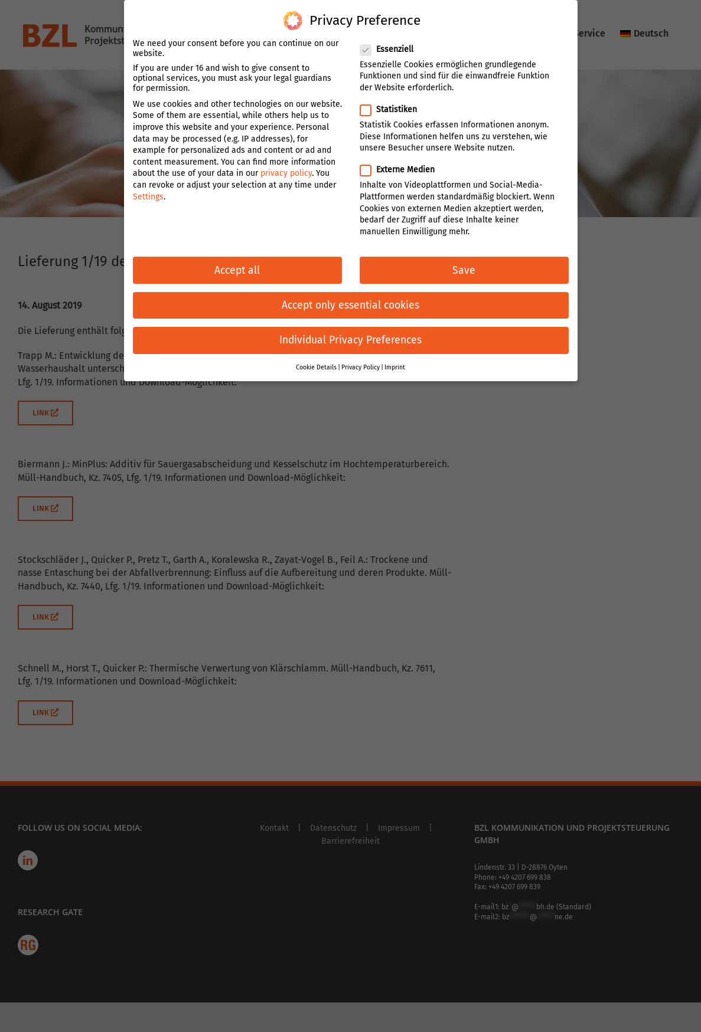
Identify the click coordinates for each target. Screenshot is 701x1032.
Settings (148, 191)
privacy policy (286, 168)
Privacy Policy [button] (360, 362)
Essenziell (391, 44)
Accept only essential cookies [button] (350, 300)
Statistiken (393, 105)
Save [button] (463, 265)
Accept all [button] (237, 265)
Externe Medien (402, 165)
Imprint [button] (394, 362)
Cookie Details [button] (316, 362)
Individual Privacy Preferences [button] (350, 335)
